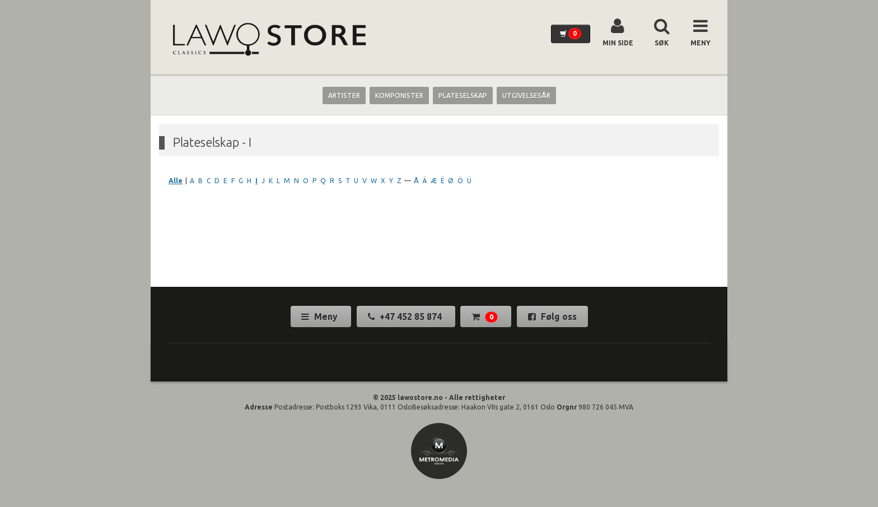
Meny (320, 316)
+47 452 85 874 (406, 316)
